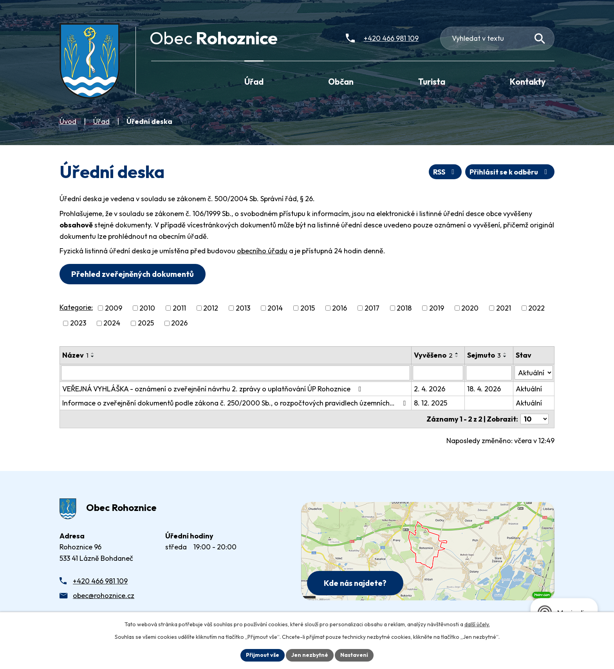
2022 (536, 308)
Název (75, 355)
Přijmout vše (262, 654)
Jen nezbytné (309, 654)
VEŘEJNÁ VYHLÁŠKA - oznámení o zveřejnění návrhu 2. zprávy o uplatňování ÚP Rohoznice (213, 388)
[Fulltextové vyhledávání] (497, 38)
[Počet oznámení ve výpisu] (534, 419)
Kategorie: (76, 307)
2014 (275, 308)
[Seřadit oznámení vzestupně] (92, 353)
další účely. (477, 624)
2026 (179, 323)
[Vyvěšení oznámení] (438, 372)
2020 (470, 308)
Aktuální (529, 388)
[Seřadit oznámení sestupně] (92, 356)
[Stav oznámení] (534, 372)
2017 (372, 308)
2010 (147, 308)
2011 (179, 308)
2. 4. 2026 (429, 388)
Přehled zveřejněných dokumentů (132, 274)
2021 (503, 308)
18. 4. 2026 (484, 388)
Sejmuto (484, 355)
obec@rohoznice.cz (103, 595)
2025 (146, 323)
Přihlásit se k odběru (510, 171)
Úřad (101, 121)
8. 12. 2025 (430, 402)
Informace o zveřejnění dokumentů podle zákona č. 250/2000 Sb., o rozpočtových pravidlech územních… (235, 402)
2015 (307, 308)
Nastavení (354, 654)
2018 (404, 308)
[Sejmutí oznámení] (489, 372)
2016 (339, 308)
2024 (111, 323)
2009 (113, 308)
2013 (243, 308)
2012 (210, 308)
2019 (436, 308)
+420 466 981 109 (100, 580)
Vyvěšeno (433, 355)
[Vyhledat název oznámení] (235, 372)
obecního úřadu (262, 250)
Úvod (68, 121)
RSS (445, 171)
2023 (78, 323)
